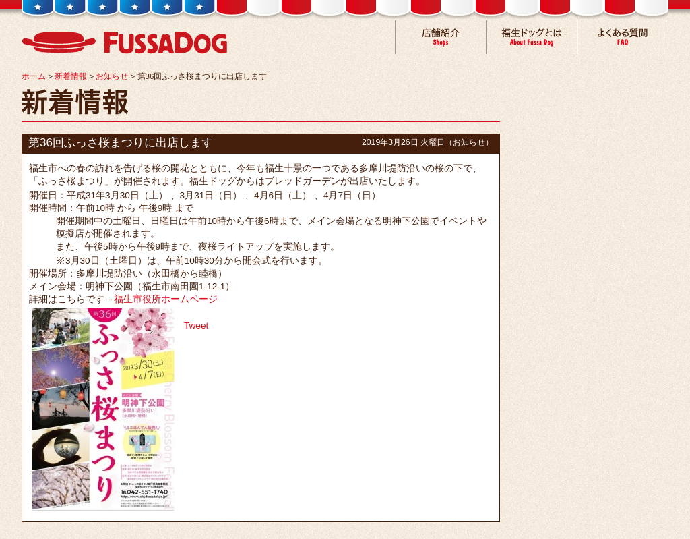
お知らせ (112, 76)
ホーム (34, 76)
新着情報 (71, 76)
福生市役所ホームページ (166, 299)
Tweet (196, 325)
